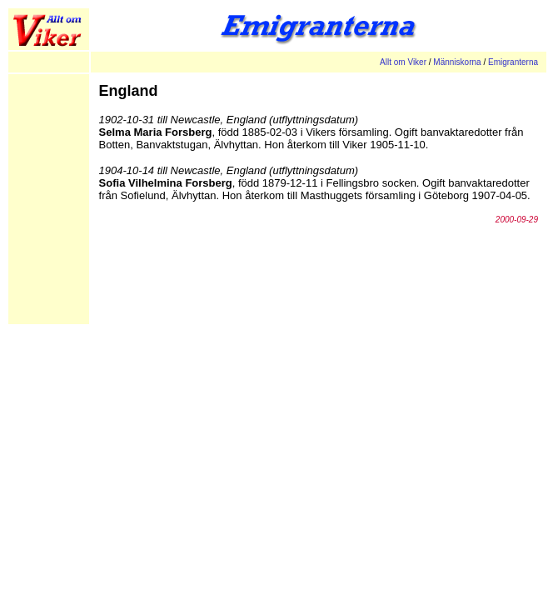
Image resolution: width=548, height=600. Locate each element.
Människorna (457, 62)
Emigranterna (513, 62)
